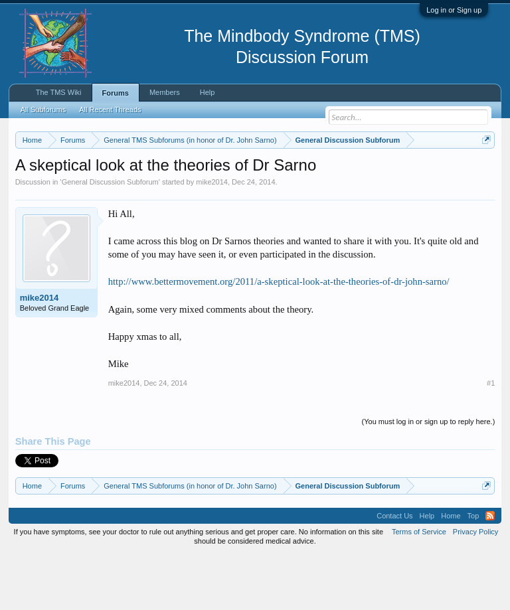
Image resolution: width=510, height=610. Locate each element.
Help (207, 92)
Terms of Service (419, 586)
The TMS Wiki (59, 92)
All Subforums (43, 110)
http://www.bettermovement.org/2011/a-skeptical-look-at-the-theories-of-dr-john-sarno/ (279, 336)
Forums (115, 93)
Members (164, 92)
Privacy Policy (475, 586)
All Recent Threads (110, 110)
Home (450, 570)
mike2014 (212, 236)
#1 (491, 438)
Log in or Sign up (453, 10)
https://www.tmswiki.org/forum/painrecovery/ (205, 186)
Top (473, 570)
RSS (490, 570)
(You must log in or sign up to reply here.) (428, 477)
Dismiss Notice (484, 171)
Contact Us (394, 570)
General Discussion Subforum (110, 236)
